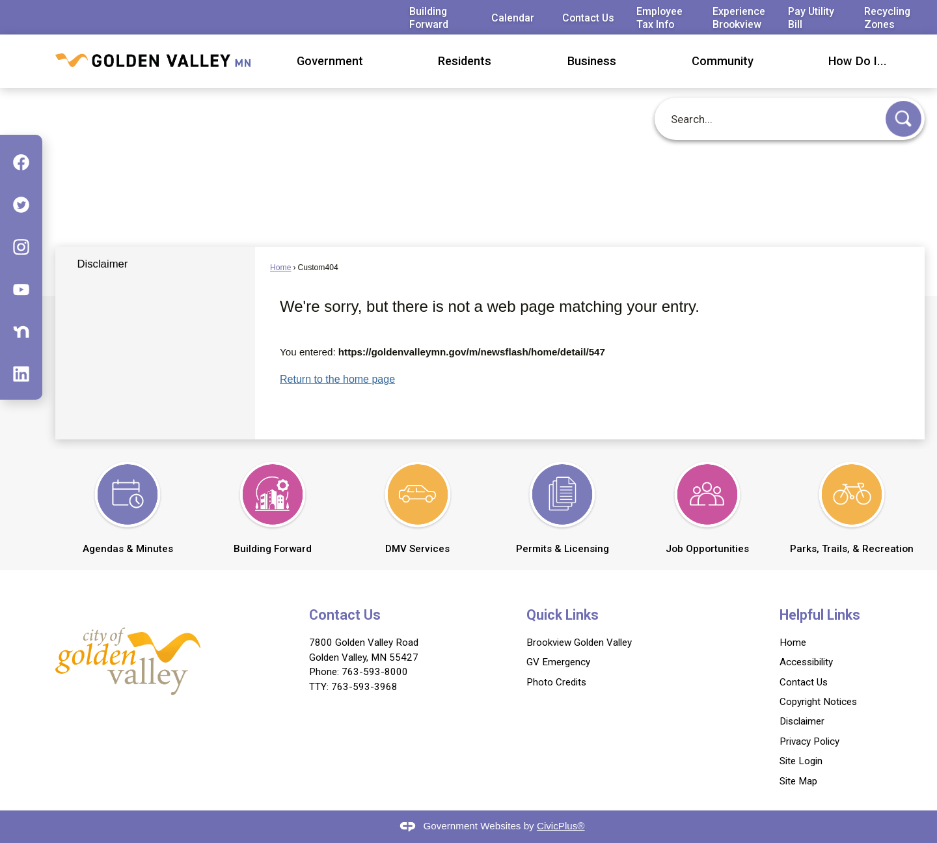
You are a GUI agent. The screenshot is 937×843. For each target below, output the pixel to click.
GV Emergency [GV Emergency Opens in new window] (558, 662)
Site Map (798, 781)
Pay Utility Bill (811, 17)
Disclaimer (102, 264)
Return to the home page (337, 379)
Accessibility (806, 662)
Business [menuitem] (591, 61)
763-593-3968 (364, 687)
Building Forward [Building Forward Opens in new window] (428, 17)
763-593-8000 (375, 672)
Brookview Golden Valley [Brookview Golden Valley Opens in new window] (579, 642)
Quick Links (562, 615)
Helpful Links (820, 615)
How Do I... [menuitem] (857, 61)
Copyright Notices (818, 702)
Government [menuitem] (330, 61)
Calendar (512, 18)
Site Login (801, 761)
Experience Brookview (739, 17)
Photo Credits (556, 682)
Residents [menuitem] (464, 61)
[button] (903, 119)
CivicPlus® (561, 825)
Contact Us (588, 18)
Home (280, 267)
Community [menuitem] (723, 61)
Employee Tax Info (659, 17)
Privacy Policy (809, 741)
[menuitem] (155, 264)
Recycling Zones (887, 17)
